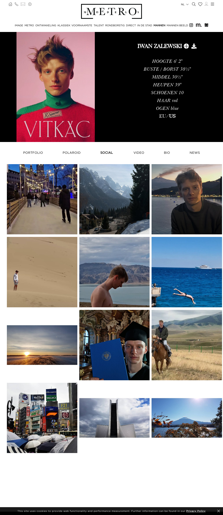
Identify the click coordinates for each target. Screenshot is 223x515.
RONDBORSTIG (115, 25)
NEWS (195, 152)
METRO (29, 25)
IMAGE (19, 25)
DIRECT (131, 25)
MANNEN (159, 25)
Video (138, 152)
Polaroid (72, 152)
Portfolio (33, 152)
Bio (167, 152)
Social (106, 152)
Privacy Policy (196, 511)
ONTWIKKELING (45, 25)
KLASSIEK (64, 25)
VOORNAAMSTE (81, 25)
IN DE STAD (144, 25)
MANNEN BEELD (177, 25)
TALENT (99, 25)
